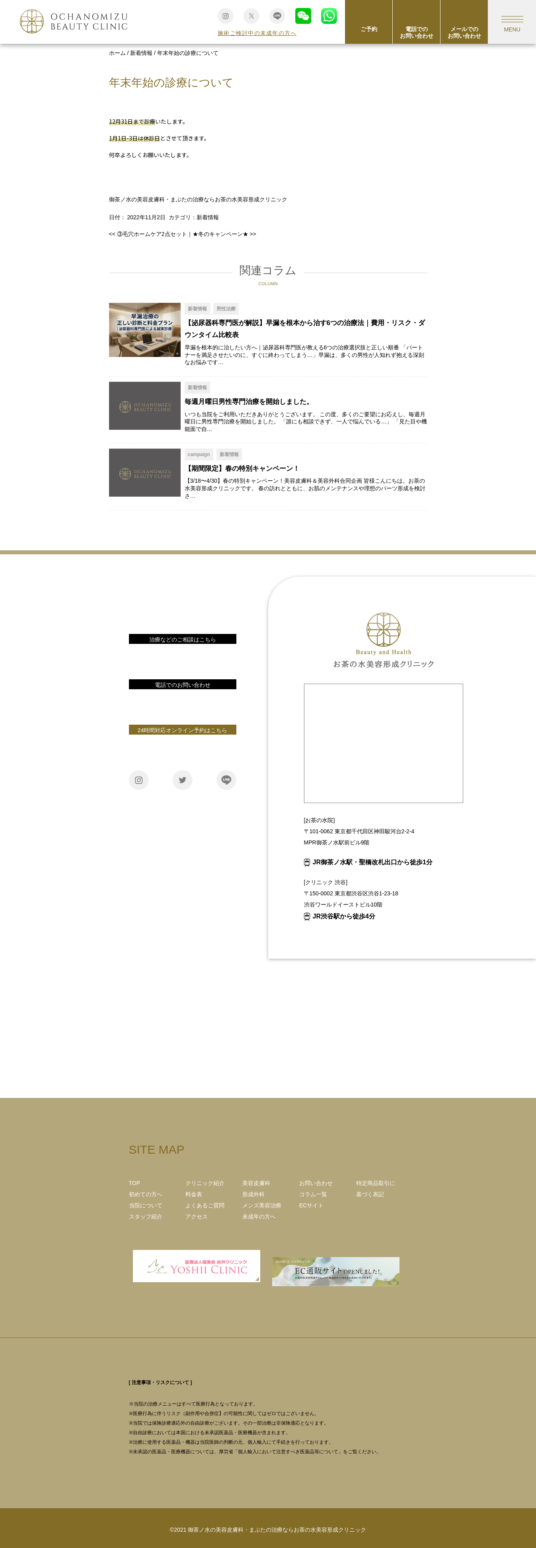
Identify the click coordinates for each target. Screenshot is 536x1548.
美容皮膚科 (256, 1183)
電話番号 (183, 698)
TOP (134, 1183)
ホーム (117, 53)
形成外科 (253, 1194)
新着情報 (141, 53)
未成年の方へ (259, 1216)
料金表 (193, 1194)
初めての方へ (145, 1194)
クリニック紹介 (204, 1183)
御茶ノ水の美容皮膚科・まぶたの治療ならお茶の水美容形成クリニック (198, 199)
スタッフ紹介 (145, 1216)
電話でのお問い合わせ (416, 32)
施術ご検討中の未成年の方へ (257, 33)
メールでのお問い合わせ (464, 32)
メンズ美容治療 (261, 1205)
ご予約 (369, 29)
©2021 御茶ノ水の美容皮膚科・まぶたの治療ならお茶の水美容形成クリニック (268, 1530)
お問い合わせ (182, 653)
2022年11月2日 (146, 217)
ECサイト (311, 1205)
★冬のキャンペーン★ (224, 234)
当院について (145, 1205)
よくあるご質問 (204, 1205)
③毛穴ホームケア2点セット (148, 234)
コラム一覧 (313, 1194)
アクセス (196, 1216)
